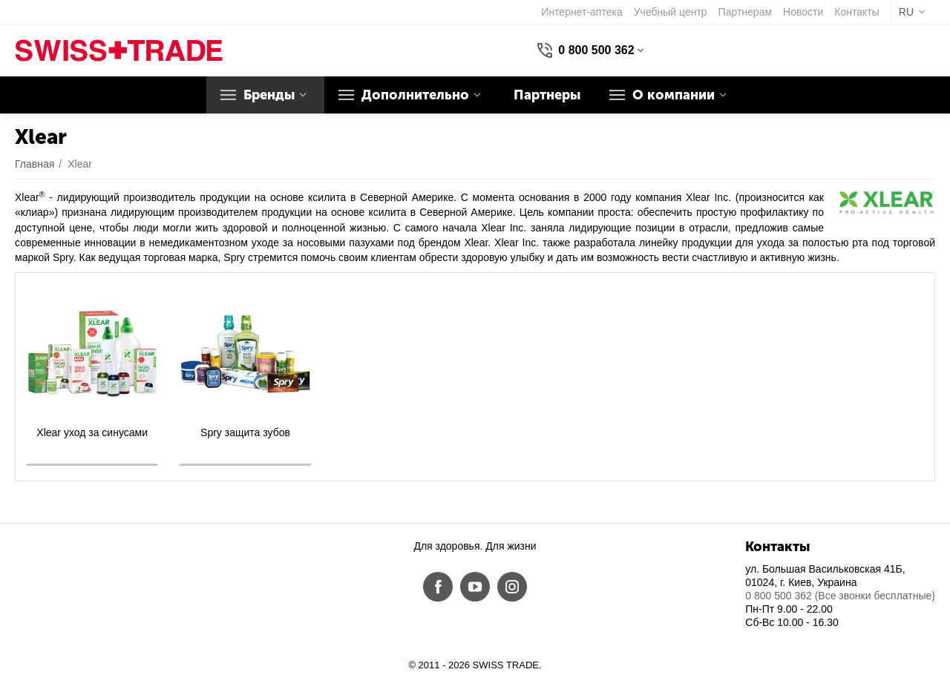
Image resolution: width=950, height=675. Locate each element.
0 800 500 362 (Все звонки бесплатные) (840, 596)
